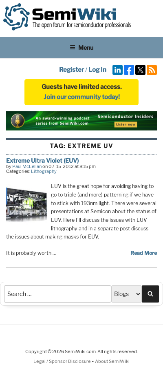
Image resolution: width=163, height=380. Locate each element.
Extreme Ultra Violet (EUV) (42, 160)
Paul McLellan (27, 166)
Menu (81, 47)
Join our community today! (82, 97)
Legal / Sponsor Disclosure (62, 361)
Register (71, 69)
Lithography (44, 171)
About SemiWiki (112, 361)
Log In (97, 69)
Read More (143, 253)
